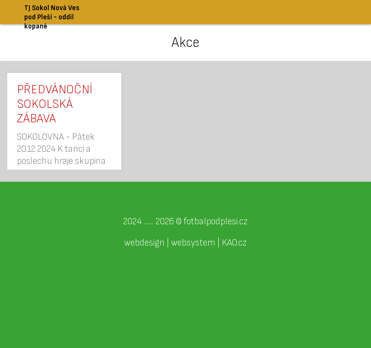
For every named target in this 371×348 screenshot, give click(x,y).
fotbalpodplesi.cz (216, 221)
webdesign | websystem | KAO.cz (185, 242)
